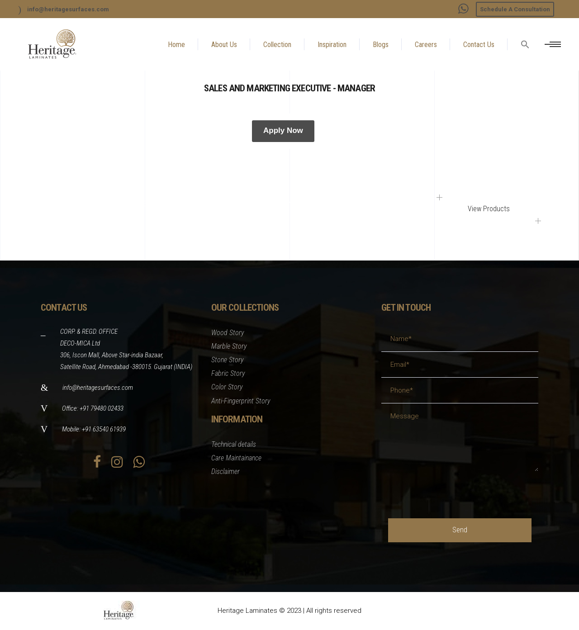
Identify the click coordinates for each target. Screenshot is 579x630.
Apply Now (283, 130)
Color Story (227, 387)
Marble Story (229, 346)
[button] (525, 66)
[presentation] (457, 489)
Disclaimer (225, 471)
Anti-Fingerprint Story (241, 401)
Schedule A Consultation (515, 9)
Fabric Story (228, 373)
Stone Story (227, 359)
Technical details (233, 444)
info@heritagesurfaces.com (97, 388)
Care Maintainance (236, 458)
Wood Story (227, 332)
